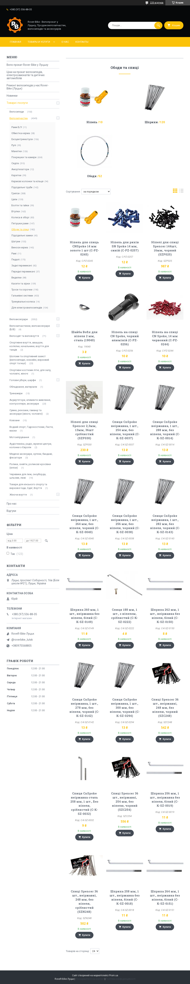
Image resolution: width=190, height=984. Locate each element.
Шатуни (15, 241)
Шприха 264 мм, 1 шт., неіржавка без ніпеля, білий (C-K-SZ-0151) (165, 897)
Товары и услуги (39, 41)
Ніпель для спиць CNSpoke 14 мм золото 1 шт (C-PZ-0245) (84, 248)
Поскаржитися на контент (90, 979)
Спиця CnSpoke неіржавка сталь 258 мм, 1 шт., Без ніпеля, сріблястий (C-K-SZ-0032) (84, 803)
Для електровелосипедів (26, 307)
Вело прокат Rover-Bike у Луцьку (27, 64)
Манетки (16, 151)
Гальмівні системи (22, 295)
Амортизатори (20, 169)
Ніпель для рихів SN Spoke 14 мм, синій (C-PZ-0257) (125, 246)
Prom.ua (113, 975)
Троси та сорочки (21, 289)
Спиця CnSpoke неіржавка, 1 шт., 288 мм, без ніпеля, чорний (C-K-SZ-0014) (165, 430)
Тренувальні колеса (23, 301)
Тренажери (16, 393)
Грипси (15, 193)
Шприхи (151, 122)
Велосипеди (17, 111)
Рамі (13, 253)
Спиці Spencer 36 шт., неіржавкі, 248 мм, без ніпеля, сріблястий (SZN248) (84, 901)
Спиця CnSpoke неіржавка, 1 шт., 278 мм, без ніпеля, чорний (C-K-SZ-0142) (84, 707)
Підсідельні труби (21, 187)
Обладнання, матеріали (23, 386)
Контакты (81, 41)
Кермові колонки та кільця (27, 181)
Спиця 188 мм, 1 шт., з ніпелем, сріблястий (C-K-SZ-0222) (124, 616)
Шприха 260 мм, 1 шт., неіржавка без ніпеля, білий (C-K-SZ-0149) (84, 616)
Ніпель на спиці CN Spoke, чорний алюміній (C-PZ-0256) (124, 338)
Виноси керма (19, 247)
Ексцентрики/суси (22, 139)
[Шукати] (158, 25)
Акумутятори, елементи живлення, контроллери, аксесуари (30, 401)
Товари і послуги (17, 102)
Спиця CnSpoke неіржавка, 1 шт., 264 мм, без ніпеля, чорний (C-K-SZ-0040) (84, 524)
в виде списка (181, 192)
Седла (15, 163)
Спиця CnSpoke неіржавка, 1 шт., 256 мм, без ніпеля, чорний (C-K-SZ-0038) (125, 524)
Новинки (12, 95)
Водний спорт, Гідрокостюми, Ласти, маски (31, 428)
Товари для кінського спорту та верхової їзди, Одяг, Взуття (28, 486)
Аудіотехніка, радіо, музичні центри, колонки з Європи (31, 445)
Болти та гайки (20, 205)
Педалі (15, 259)
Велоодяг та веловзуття (24, 335)
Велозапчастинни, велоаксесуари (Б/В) (30, 327)
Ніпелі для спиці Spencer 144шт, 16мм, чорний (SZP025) (165, 248)
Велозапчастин (19, 118)
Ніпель (91, 122)
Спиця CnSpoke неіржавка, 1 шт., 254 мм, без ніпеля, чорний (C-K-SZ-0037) (125, 430)
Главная (15, 41)
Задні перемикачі (21, 265)
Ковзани (15, 420)
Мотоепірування (19, 437)
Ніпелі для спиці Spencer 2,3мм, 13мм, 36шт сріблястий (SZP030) (84, 430)
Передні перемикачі (23, 271)
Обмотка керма (20, 133)
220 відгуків (156, 2)
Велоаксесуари (19, 319)
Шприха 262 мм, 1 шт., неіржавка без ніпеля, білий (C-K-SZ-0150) (165, 616)
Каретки (16, 175)
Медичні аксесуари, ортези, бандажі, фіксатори (31, 455)
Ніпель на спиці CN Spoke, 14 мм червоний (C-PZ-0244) (165, 338)
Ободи (92, 176)
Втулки (15, 211)
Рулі (13, 145)
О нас (65, 41)
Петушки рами (19, 223)
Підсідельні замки (22, 235)
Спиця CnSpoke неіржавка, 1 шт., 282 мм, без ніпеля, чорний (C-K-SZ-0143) (165, 524)
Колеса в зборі (20, 217)
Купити (86, 277)
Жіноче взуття (18, 494)
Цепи (14, 199)
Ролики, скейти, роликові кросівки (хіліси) (30, 466)
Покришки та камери (23, 157)
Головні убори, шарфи (23, 380)
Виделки (16, 277)
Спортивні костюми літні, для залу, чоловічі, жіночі (30, 372)
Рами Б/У (16, 127)
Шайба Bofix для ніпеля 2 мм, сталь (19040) (84, 336)
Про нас (11, 503)
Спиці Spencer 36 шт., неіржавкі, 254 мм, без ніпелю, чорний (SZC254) (124, 801)
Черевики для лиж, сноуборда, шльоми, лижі (28, 476)
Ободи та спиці (20, 229)
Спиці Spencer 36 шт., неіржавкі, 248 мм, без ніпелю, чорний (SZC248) (165, 707)
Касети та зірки (20, 283)
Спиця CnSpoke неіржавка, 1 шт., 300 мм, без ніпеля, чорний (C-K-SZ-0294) (125, 707)
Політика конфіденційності (121, 979)
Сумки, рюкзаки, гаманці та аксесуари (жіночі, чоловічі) (26, 412)
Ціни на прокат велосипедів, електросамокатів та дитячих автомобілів (26, 75)
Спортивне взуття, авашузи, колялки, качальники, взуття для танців (29, 346)
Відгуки (11, 510)
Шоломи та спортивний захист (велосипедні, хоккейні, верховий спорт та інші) (29, 360)
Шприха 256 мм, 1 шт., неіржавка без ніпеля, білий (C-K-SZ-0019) (165, 799)
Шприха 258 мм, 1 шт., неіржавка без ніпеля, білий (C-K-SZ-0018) (125, 897)
